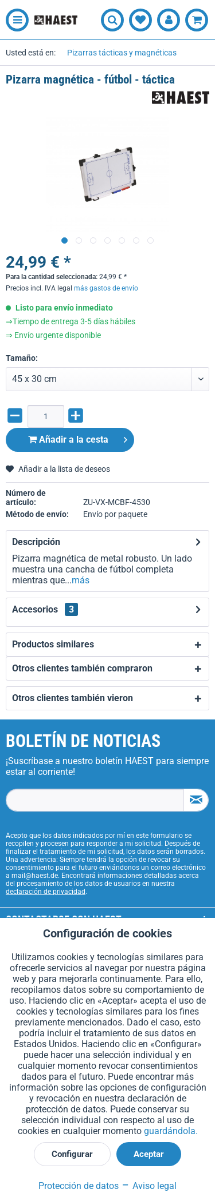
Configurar (72, 1154)
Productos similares (53, 644)
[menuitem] (14, 20)
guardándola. (171, 1131)
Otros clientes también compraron (82, 668)
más (80, 580)
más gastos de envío (106, 288)
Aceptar (149, 1154)
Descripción (36, 541)
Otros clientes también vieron (72, 698)
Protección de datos (78, 1185)
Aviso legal (149, 1185)
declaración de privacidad (45, 892)
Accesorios (45, 609)
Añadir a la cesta (77, 438)
